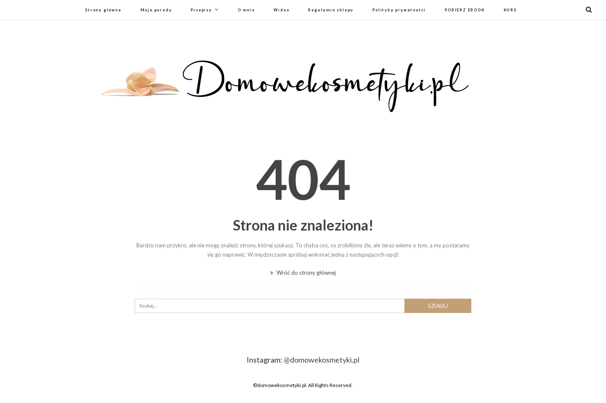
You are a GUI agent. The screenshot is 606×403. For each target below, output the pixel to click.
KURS (510, 10)
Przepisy (201, 10)
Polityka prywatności (399, 10)
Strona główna (103, 10)
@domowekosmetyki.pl (321, 359)
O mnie (246, 10)
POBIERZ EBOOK (464, 10)
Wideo (281, 10)
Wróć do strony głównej (303, 272)
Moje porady (156, 10)
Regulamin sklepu (331, 10)
